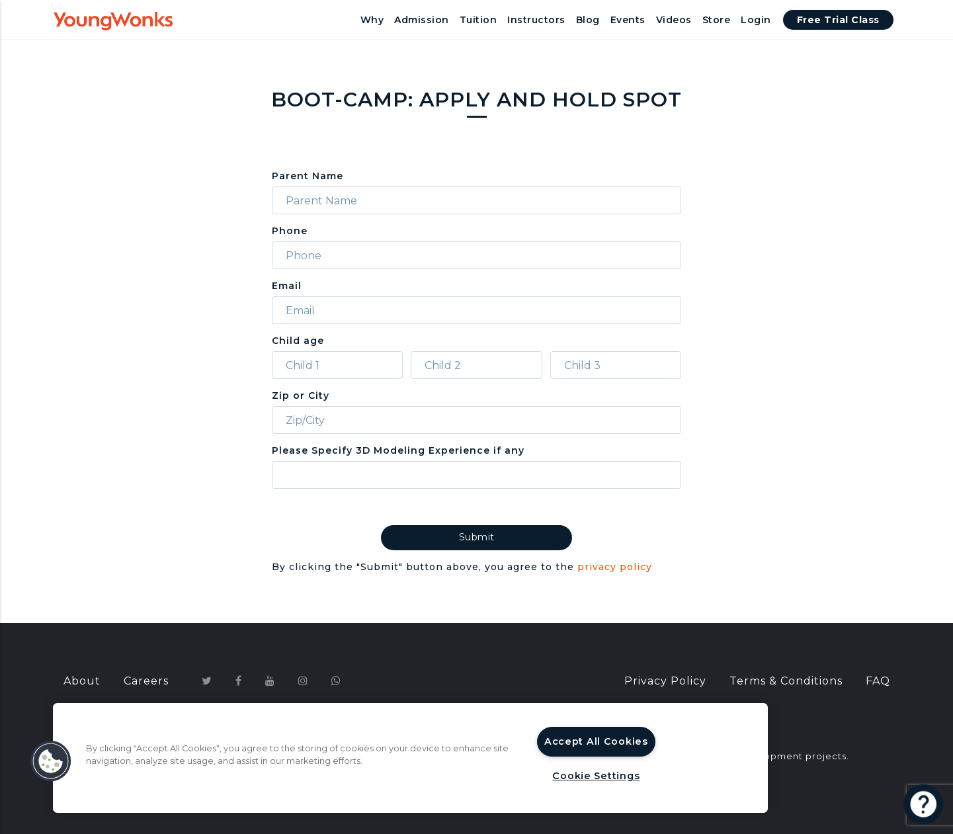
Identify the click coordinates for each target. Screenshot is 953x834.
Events (627, 20)
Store (716, 20)
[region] (410, 758)
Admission (421, 20)
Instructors (536, 20)
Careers (146, 681)
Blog (588, 20)
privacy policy (614, 567)
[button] (51, 761)
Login (756, 20)
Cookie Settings (596, 776)
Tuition (478, 20)
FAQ (878, 681)
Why (372, 20)
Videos (674, 20)
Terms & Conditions (786, 681)
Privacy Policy (665, 681)
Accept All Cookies (596, 741)
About (82, 681)
